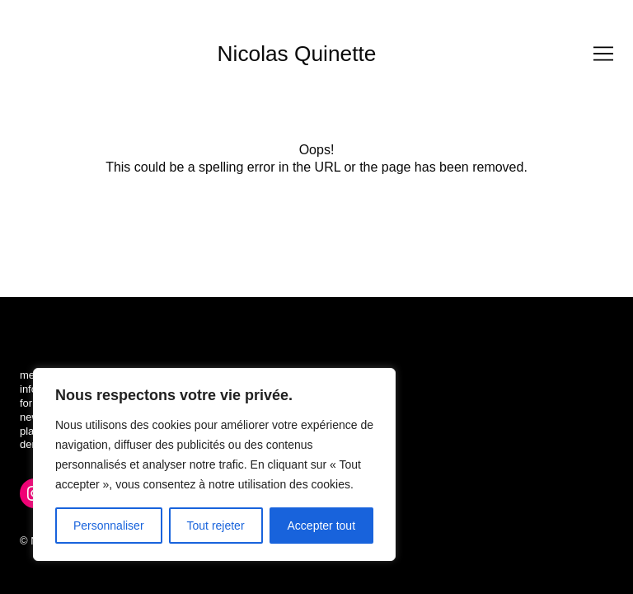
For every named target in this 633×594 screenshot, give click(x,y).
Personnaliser (108, 525)
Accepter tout (322, 525)
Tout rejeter (216, 525)
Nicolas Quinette (297, 53)
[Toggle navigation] (603, 54)
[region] (214, 464)
